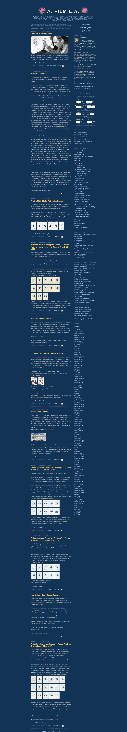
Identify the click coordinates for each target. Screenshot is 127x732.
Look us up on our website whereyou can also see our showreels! (83, 82)
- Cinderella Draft (79, 193)
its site (55, 600)
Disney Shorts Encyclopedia (82, 272)
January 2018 (78, 483)
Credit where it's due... (80, 254)
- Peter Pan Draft (79, 197)
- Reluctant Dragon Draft (81, 182)
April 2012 (77, 449)
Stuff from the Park (79, 304)
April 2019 (77, 494)
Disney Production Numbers (82, 140)
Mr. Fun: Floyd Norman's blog (82, 291)
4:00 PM (49, 236)
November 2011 (79, 440)
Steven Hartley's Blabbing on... (83, 311)
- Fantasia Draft (78, 180)
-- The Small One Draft (81, 212)
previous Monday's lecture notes (40, 550)
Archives (85, 26)
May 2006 (77, 326)
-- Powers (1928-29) (80, 165)
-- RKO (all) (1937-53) (80, 173)
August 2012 (78, 453)
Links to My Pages (85, 29)
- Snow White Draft (79, 177)
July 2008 (77, 374)
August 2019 (78, 500)
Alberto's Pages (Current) (81, 317)
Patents (76, 218)
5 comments (56, 236)
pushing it (50, 621)
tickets (47, 59)
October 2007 (78, 358)
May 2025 (77, 513)
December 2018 (79, 492)
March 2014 (77, 466)
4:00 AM (49, 345)
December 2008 (79, 384)
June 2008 (77, 373)
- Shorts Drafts (78, 164)
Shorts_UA (46, 234)
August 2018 (78, 488)
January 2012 (78, 443)
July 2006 (77, 330)
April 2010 (77, 412)
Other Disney (43, 63)
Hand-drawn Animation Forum (83, 315)
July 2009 (77, 397)
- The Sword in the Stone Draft (83, 205)
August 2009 (78, 399)
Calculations (85, 32)
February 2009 (78, 387)
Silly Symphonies (60, 326)
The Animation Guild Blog (81, 307)
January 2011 (78, 429)
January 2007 (78, 341)
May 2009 (77, 393)
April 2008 (77, 369)
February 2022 (78, 507)
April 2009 (77, 391)
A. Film (89, 52)
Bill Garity (77, 220)
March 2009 (77, 389)
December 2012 (79, 458)
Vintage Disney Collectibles (82, 298)
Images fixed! (78, 240)
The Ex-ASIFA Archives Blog (82, 309)
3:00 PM (49, 193)
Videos (76, 221)
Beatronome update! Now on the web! (85, 234)
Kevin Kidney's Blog (80, 270)
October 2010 (78, 423)
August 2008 (78, 376)
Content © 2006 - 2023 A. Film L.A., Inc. (63, 20)
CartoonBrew (78, 274)
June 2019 (77, 496)
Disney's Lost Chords (62, 361)
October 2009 (78, 402)
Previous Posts (80, 232)
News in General (79, 154)
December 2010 (79, 427)
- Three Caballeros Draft (81, 186)
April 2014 (77, 468)
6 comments (57, 65)
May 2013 (77, 462)
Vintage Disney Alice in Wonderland (84, 300)
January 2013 (78, 460)
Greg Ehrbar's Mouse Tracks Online (84, 268)
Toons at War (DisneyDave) (82, 294)
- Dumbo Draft (78, 184)
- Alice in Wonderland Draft (82, 195)
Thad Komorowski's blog (81, 306)
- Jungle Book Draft (79, 208)
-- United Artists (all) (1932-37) (83, 169)
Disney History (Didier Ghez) (82, 281)
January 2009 (78, 386)
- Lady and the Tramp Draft (82, 199)
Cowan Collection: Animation (82, 302)
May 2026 (77, 514)
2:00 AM (49, 636)
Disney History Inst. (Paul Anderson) (84, 285)
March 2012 (77, 447)
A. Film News (78, 152)
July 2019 (77, 498)
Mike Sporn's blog (51, 715)
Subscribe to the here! (83, 86)
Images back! (78, 238)
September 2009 (79, 401)
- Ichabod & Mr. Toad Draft (81, 192)
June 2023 (77, 509)
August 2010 (78, 419)
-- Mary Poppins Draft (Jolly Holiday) (84, 207)
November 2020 (79, 501)
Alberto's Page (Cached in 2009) (83, 319)
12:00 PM (49, 65)
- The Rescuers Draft (80, 210)
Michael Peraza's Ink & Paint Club (84, 292)
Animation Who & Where (81, 313)
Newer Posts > (56, 731)
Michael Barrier (78, 283)
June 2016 (77, 477)
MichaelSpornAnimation (81, 279)
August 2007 (78, 354)
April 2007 (77, 346)
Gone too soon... (79, 236)
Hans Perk (83, 37)
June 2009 (77, 395)
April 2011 (77, 432)
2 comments (56, 530)
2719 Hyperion (78, 296)
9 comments (56, 459)
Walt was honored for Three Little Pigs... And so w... (83, 246)
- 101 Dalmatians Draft (80, 203)
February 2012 (78, 445)
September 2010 (79, 421)
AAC (36, 527)
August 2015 (78, 473)
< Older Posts (46, 731)
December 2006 (79, 339)
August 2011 (78, 436)
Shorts (41, 234)
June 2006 (77, 328)
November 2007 (79, 359)
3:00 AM (49, 725)
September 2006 (79, 333)
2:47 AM (49, 310)
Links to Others (85, 30)
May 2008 (77, 371)
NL (87, 134)
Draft (36, 234)
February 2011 (78, 430)
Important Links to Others (85, 262)
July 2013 (77, 464)
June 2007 (77, 350)
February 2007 (78, 343)
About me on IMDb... (80, 143)
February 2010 (78, 410)
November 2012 (79, 457)
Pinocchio (62, 114)
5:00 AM (49, 459)
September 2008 (79, 378)
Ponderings (46, 190)
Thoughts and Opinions (81, 227)
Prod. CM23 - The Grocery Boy (83, 252)
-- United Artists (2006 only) (82, 171)
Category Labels (44, 25)
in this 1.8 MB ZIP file (62, 425)
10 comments (57, 725)
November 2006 (79, 337)
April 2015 (77, 472)
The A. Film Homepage (81, 136)
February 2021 (78, 503)
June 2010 (77, 416)
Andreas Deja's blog (80, 289)
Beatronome (47, 415)
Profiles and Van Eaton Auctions (83, 156)
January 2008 (78, 363)
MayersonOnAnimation (81, 278)
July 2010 (77, 417)
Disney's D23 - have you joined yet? (84, 265)
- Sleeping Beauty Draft (81, 201)
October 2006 (78, 335)
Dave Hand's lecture (51, 265)
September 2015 (79, 475)
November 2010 (79, 425)
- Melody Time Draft (80, 190)
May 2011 (77, 434)
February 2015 (78, 470)
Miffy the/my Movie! (80, 134)
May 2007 (77, 348)
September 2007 (79, 356)
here (57, 371)
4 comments (56, 589)
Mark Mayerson (54, 164)
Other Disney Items (79, 223)
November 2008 (79, 382)
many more (80, 62)
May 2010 (77, 414)
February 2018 (78, 485)
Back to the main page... (81, 132)
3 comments (56, 193)
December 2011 (79, 442)
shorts (40, 89)
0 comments (56, 636)
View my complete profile (83, 88)
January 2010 (78, 408)
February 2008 (78, 365)
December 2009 (79, 406)
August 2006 (78, 332)
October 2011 (78, 438)
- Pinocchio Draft (79, 178)
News (37, 63)
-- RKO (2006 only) (80, 175)
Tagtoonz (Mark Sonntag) (81, 287)
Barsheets (77, 160)
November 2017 (79, 481)
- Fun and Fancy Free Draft (82, 188)
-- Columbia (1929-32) (80, 167)
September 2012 (79, 455)
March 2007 (77, 345)
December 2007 (79, 361)
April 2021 (77, 505)
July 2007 (77, 352)
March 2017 (77, 479)
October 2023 (78, 511)
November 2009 (79, 404)
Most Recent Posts (85, 27)
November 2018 (79, 490)
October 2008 (78, 380)
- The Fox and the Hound (81, 214)
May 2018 (77, 487)
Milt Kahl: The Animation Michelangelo (57, 55)
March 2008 (77, 367)
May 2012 (77, 451)
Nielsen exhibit (65, 609)
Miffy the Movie (87, 68)
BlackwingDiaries (79, 276)
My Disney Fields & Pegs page (83, 141)
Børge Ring (77, 225)
